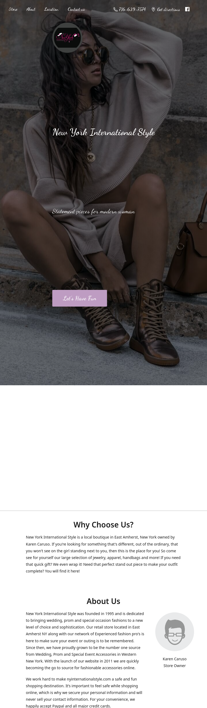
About (30, 9)
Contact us (76, 9)
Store (13, 9)
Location (51, 9)
